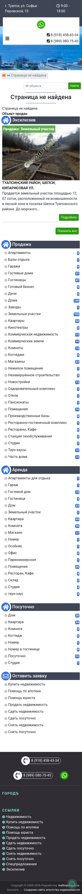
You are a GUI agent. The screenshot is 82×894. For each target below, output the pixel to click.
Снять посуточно (20, 859)
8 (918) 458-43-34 (65, 35)
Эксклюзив (15, 869)
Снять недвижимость (24, 853)
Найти (74, 85)
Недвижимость (18, 817)
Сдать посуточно (20, 848)
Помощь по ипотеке (22, 827)
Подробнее (69, 217)
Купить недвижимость (24, 822)
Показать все (67, 231)
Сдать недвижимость (24, 843)
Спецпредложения (21, 864)
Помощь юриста (19, 832)
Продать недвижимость (26, 838)
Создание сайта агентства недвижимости (52, 889)
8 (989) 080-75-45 (65, 41)
